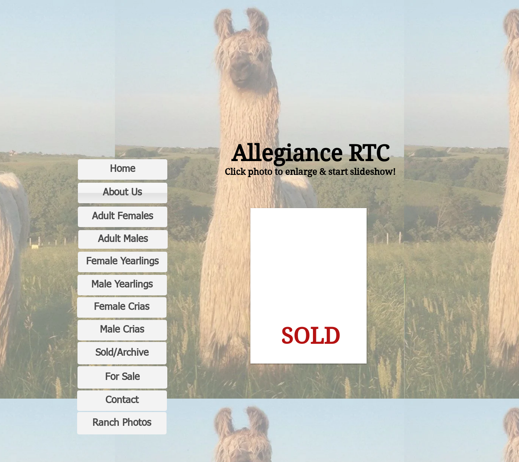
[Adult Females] (122, 217)
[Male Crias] (122, 330)
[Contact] (122, 400)
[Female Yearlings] (122, 262)
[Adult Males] (123, 239)
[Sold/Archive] (122, 353)
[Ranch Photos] (122, 423)
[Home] (122, 169)
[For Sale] (122, 377)
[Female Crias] (122, 307)
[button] (308, 286)
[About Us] (122, 193)
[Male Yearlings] (122, 285)
